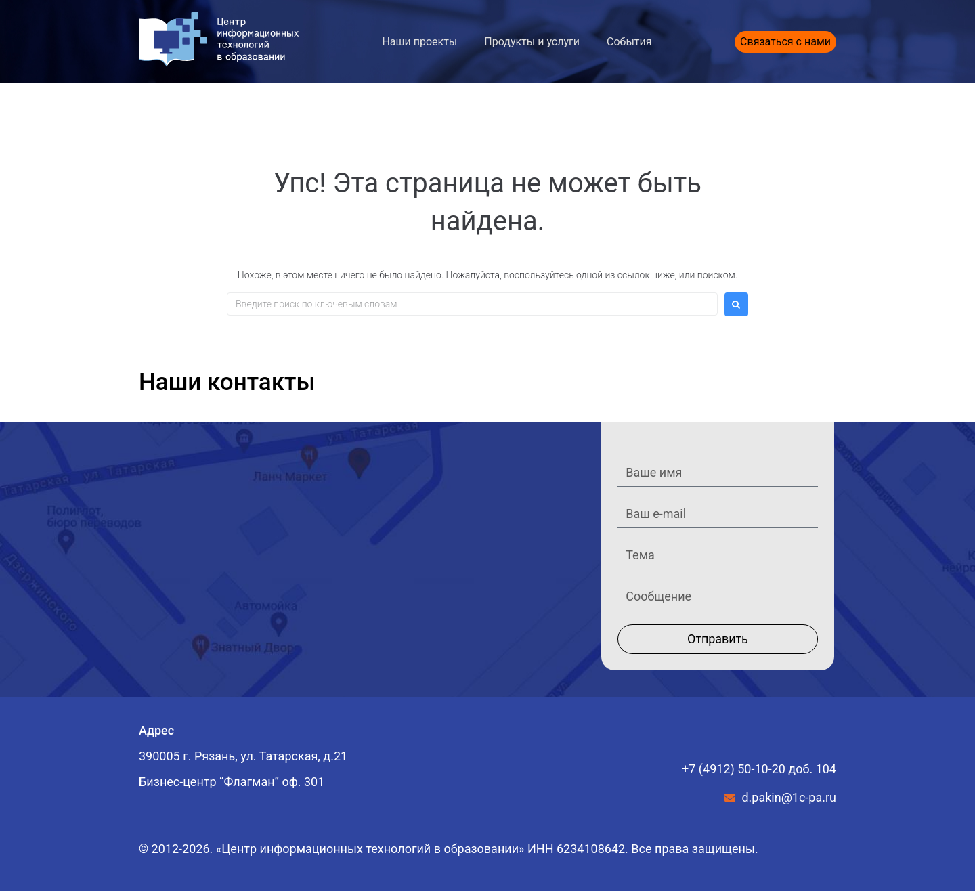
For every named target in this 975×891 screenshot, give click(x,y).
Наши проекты (419, 41)
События (629, 41)
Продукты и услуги (532, 41)
